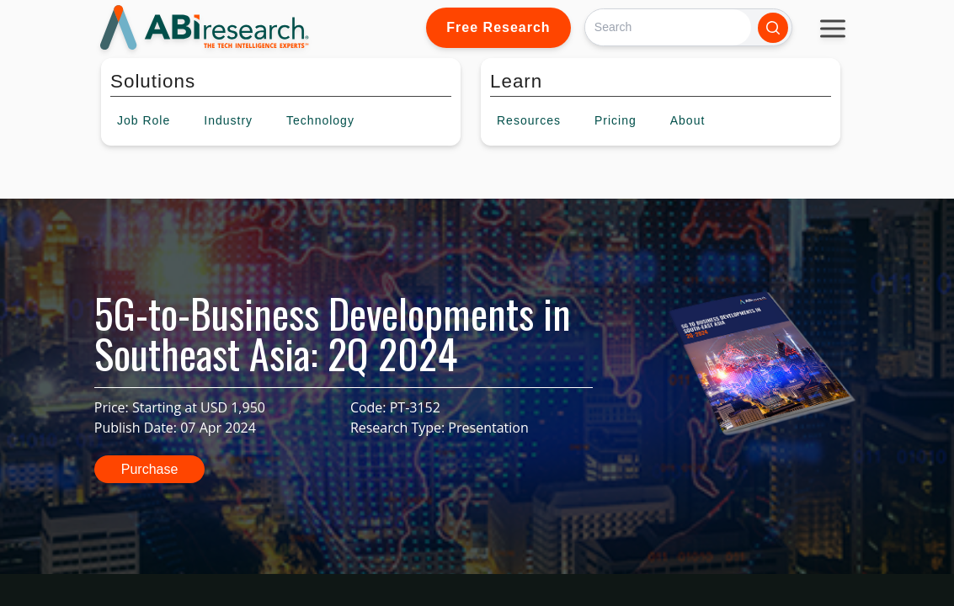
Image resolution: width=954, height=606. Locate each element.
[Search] (668, 27)
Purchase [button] (150, 469)
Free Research (498, 27)
